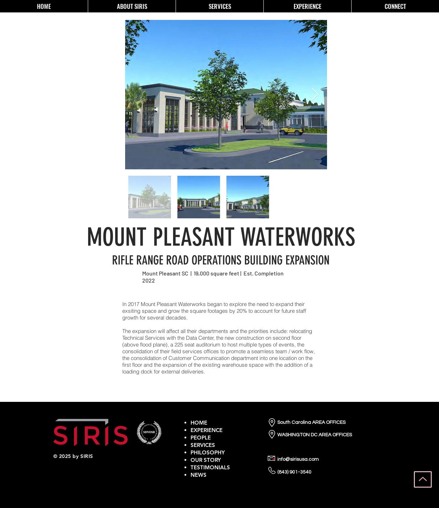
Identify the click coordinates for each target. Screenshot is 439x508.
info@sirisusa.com (298, 459)
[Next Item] (315, 95)
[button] (132, 6)
